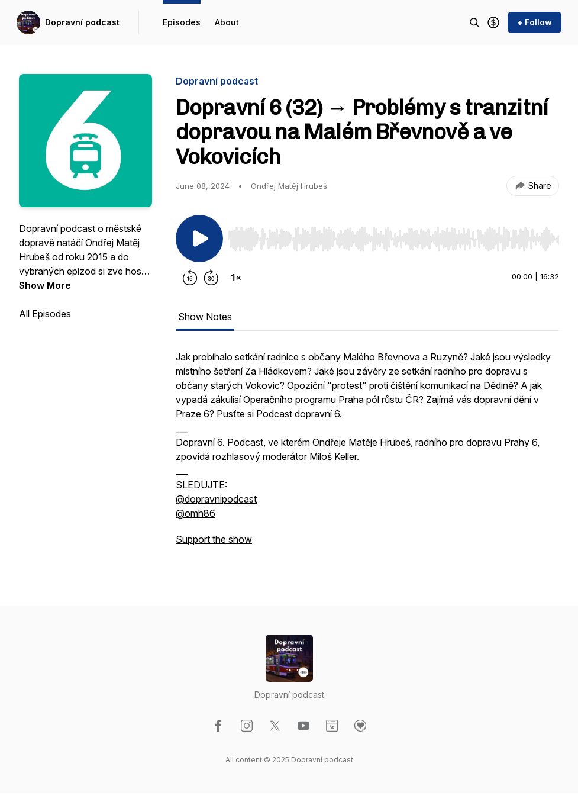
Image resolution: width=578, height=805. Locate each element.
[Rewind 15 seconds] (190, 277)
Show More (45, 285)
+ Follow (534, 22)
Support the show (214, 539)
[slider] (393, 239)
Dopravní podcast (82, 22)
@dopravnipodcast (216, 499)
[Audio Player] (393, 235)
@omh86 (195, 513)
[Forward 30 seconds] (211, 277)
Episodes (182, 22)
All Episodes (45, 314)
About (227, 22)
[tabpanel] (367, 454)
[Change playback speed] (236, 277)
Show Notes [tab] (205, 317)
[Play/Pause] (199, 238)
